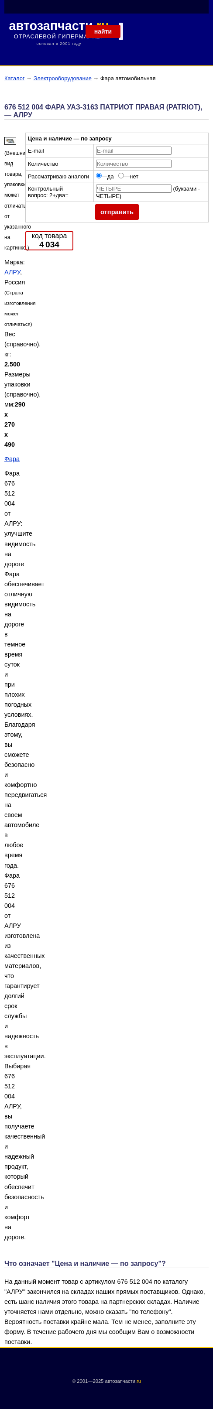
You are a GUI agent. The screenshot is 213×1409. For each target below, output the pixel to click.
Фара (12, 458)
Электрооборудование (62, 78)
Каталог (14, 78)
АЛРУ (12, 272)
